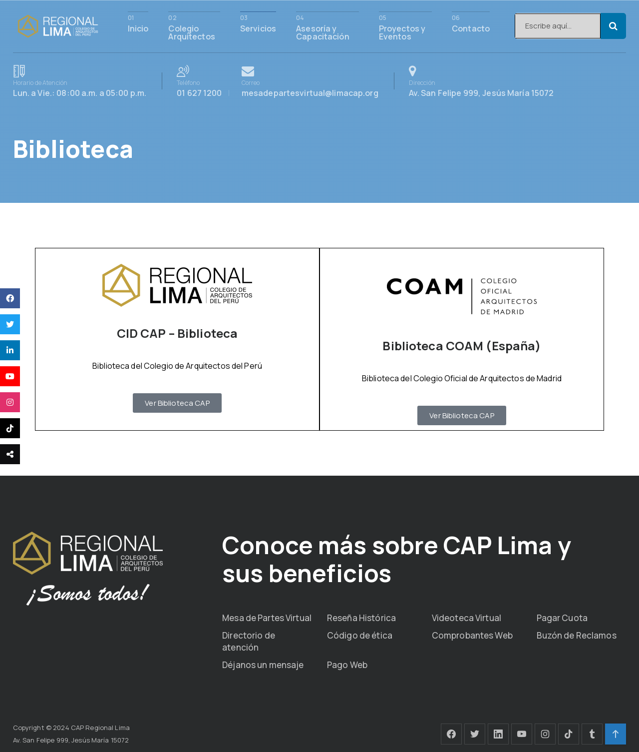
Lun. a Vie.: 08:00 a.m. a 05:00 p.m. (80, 81)
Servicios (258, 27)
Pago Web (347, 665)
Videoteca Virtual (466, 618)
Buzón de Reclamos (577, 635)
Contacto (471, 27)
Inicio (138, 27)
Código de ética (359, 635)
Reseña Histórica (361, 618)
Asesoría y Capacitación (322, 31)
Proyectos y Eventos (402, 31)
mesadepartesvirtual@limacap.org (310, 81)
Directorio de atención (248, 641)
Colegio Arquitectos (191, 31)
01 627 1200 (205, 81)
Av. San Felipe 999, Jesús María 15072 (481, 81)
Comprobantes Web (472, 635)
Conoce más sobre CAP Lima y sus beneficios (396, 559)
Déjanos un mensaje (263, 665)
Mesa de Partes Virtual (267, 618)
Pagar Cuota (562, 618)
